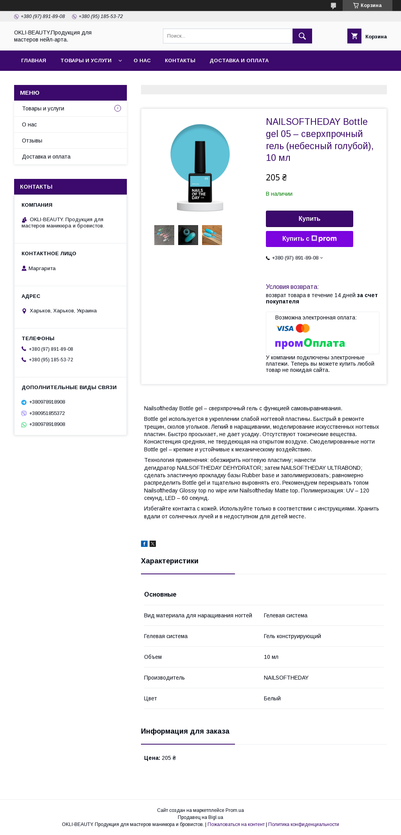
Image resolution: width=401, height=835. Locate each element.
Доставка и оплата (239, 60)
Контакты (180, 60)
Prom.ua (235, 810)
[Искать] (302, 36)
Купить (310, 218)
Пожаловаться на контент (236, 824)
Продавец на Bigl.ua (200, 817)
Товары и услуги (86, 60)
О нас (142, 60)
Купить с (309, 238)
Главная (33, 60)
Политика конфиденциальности (303, 824)
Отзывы (32, 140)
